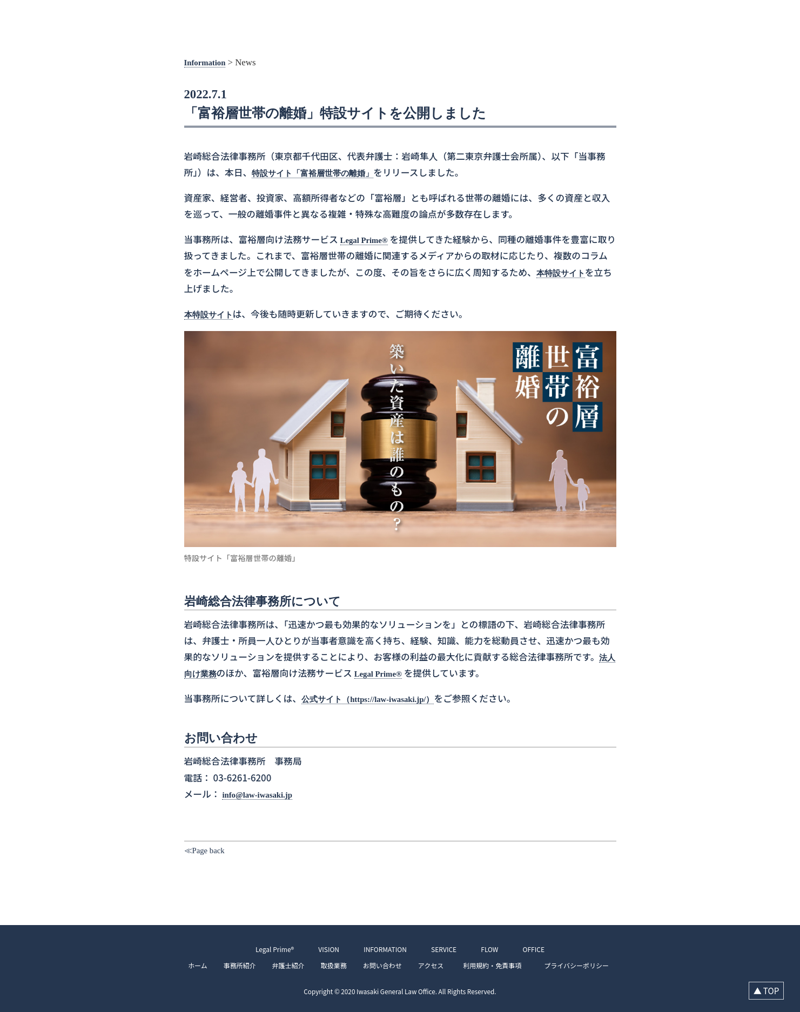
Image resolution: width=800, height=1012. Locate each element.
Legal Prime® (367, 240)
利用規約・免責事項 (495, 965)
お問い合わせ (388, 965)
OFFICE (766, 16)
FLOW (731, 16)
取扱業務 (340, 965)
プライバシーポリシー (573, 965)
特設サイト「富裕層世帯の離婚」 (320, 173)
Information (208, 62)
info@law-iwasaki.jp (262, 794)
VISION (595, 16)
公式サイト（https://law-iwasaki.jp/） (376, 699)
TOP (563, 16)
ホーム (204, 965)
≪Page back (207, 850)
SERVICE (694, 16)
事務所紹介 (246, 965)
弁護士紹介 (295, 965)
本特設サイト (573, 273)
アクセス (437, 965)
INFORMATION (643, 16)
